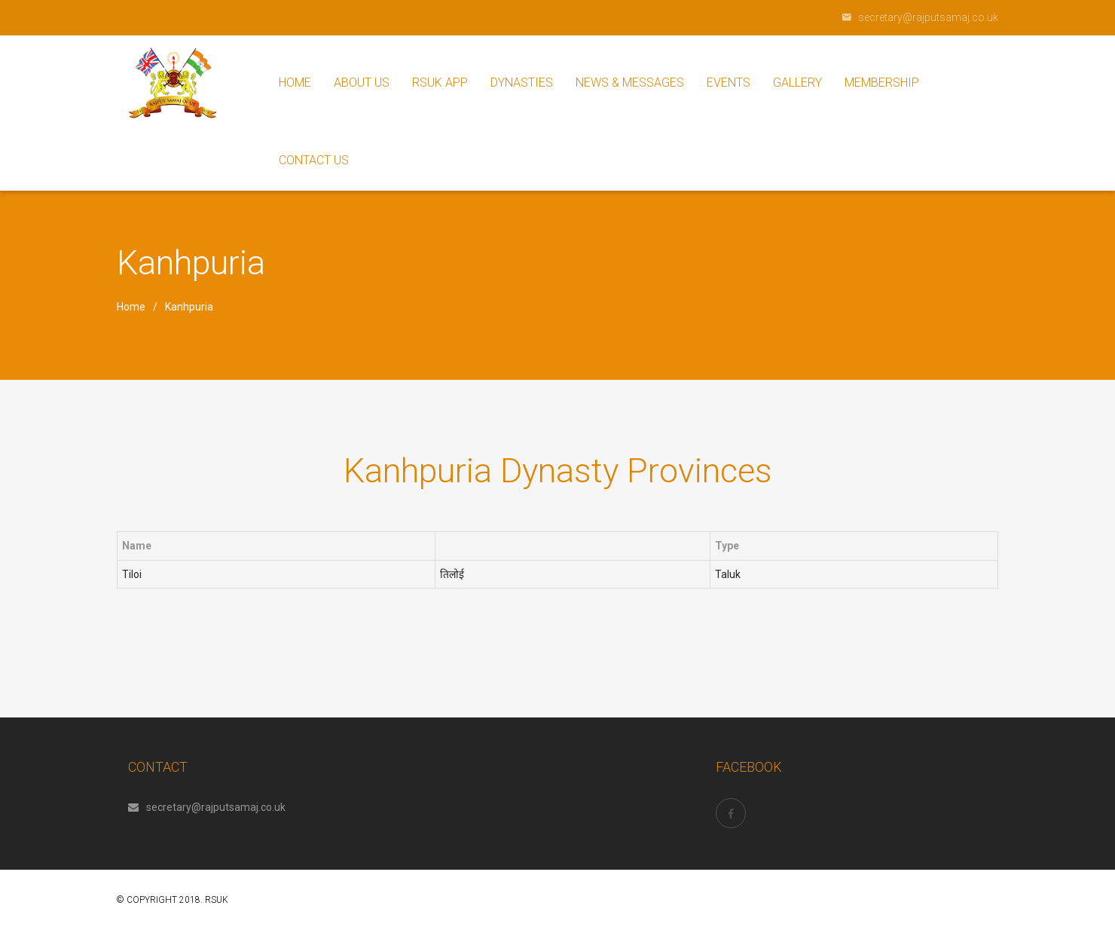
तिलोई (452, 574)
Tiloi (132, 574)
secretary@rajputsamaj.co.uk (207, 807)
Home (131, 306)
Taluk (728, 574)
